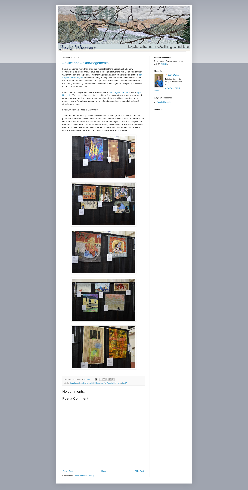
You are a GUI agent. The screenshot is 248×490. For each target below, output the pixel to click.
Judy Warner (173, 75)
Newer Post (68, 471)
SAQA (124, 383)
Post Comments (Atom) (84, 476)
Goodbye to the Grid (86, 383)
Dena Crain (74, 383)
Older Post (139, 471)
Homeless (99, 383)
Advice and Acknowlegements (85, 63)
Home (103, 471)
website (164, 64)
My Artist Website (163, 102)
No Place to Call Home (112, 383)
